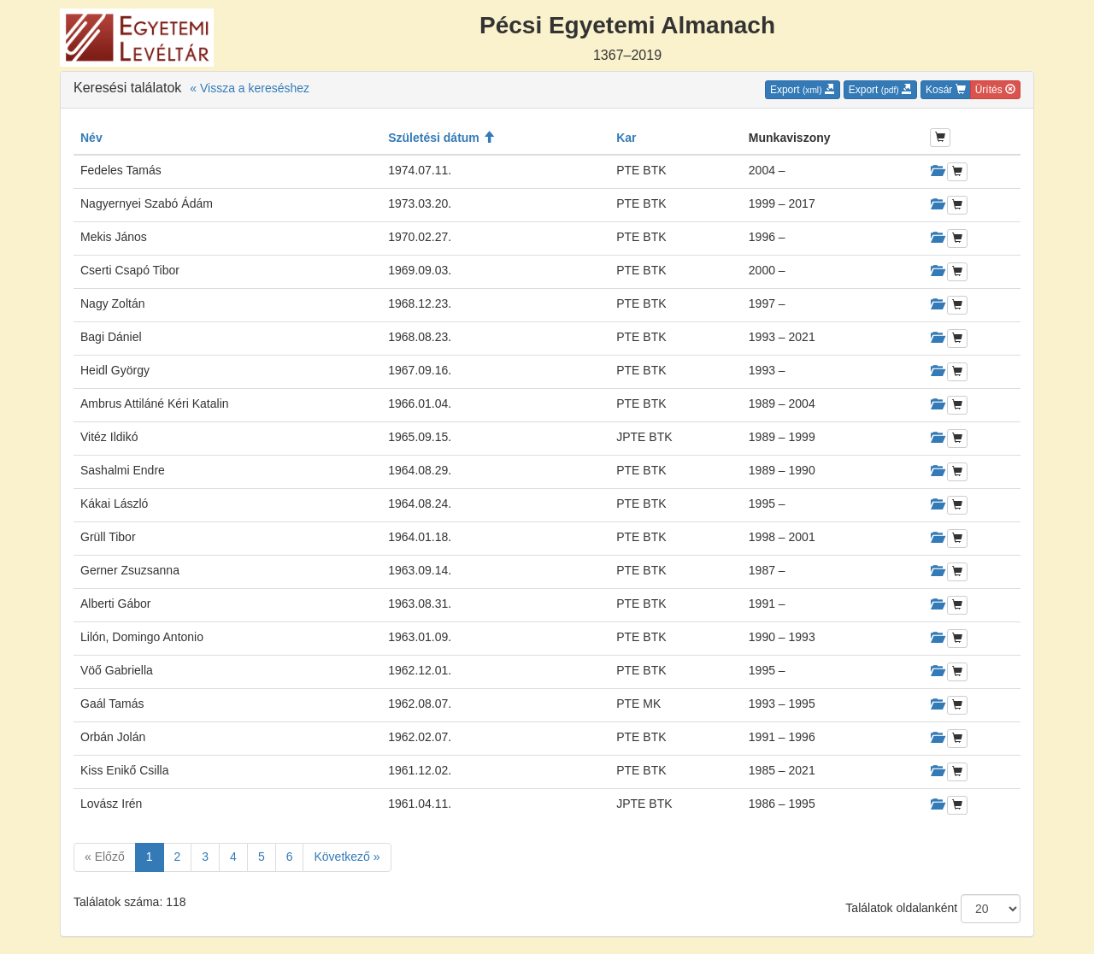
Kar (626, 137)
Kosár (946, 90)
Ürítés (995, 90)
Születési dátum (441, 137)
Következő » (346, 856)
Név (91, 137)
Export (802, 90)
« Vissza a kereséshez (249, 88)
